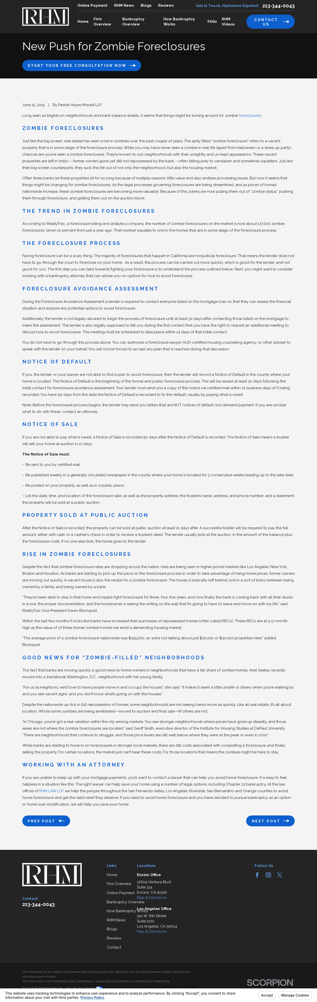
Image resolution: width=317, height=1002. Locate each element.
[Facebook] (257, 875)
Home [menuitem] (83, 21)
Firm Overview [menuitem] (102, 21)
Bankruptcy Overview (125, 902)
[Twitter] (279, 875)
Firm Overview (119, 884)
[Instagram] (268, 875)
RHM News (124, 5)
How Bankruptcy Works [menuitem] (179, 21)
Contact (114, 947)
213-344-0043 (278, 5)
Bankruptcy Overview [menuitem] (133, 21)
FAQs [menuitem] (212, 21)
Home (112, 875)
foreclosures (249, 115)
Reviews (166, 5)
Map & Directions (152, 897)
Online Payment (92, 5)
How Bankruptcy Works (127, 911)
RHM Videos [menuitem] (228, 21)
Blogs (146, 5)
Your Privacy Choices (84, 988)
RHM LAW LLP (51, 791)
